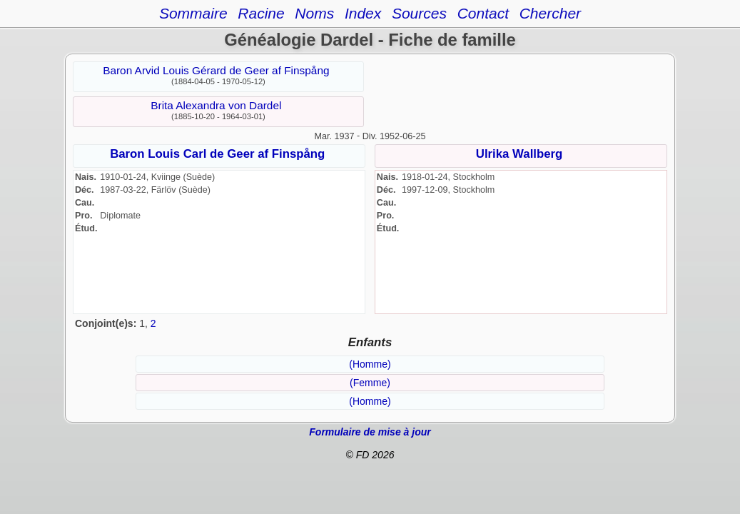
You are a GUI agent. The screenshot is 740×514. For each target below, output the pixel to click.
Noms (314, 13)
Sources (419, 13)
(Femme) (370, 382)
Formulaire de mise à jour (369, 432)
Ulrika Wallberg (519, 154)
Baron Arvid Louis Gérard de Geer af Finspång (216, 70)
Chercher (550, 13)
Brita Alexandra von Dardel (216, 105)
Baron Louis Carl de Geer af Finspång (217, 154)
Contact (483, 13)
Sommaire (193, 13)
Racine (261, 13)
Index (363, 13)
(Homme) (369, 364)
